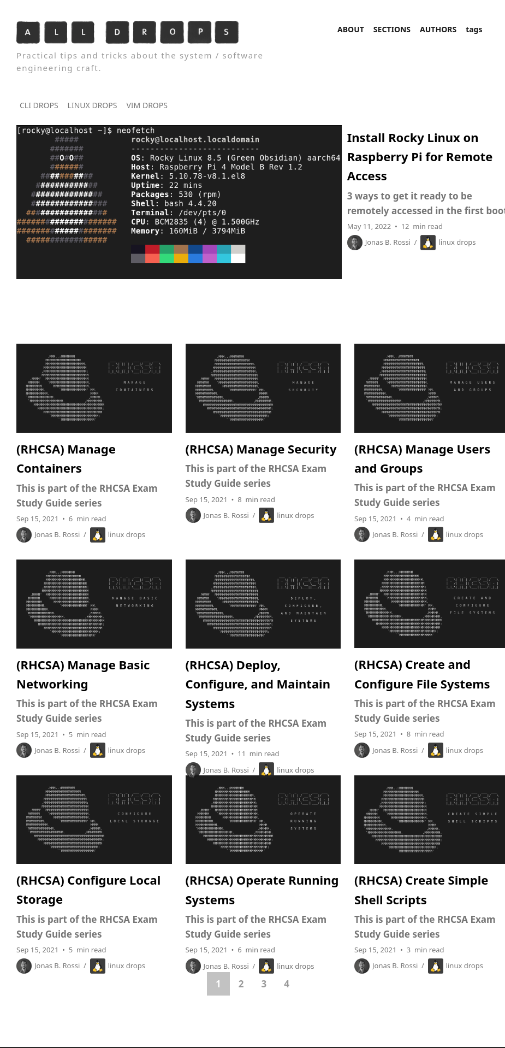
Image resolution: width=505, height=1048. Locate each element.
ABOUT (350, 29)
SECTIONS (392, 29)
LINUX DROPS (92, 105)
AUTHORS (438, 29)
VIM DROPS (147, 105)
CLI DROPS (39, 105)
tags (474, 29)
